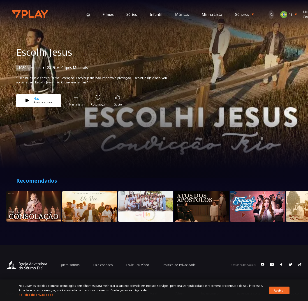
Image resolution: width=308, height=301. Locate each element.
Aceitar (279, 290)
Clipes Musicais (74, 67)
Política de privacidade (36, 295)
